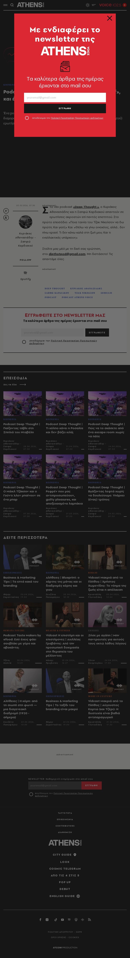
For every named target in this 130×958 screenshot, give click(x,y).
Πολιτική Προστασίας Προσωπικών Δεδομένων (77, 117)
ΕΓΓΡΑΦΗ (65, 108)
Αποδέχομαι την (67, 118)
